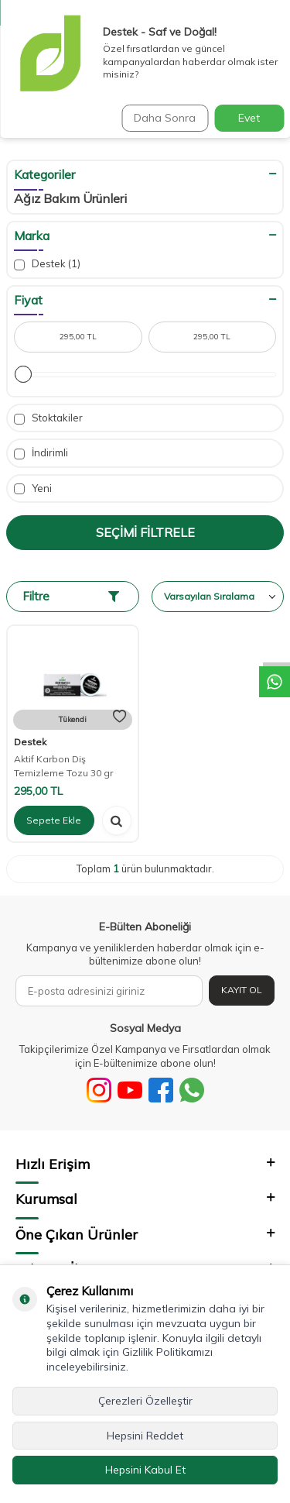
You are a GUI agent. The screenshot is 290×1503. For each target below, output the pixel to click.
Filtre (70, 596)
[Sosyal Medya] (99, 1090)
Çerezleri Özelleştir (145, 1401)
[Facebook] (160, 1090)
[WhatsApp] (191, 1090)
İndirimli (41, 452)
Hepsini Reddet (145, 1436)
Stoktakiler (48, 418)
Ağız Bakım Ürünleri (70, 198)
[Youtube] (130, 1090)
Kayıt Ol (241, 990)
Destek (47, 263)
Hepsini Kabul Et (145, 1470)
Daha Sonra (165, 118)
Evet (249, 118)
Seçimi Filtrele (145, 532)
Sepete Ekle (53, 820)
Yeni (33, 488)
